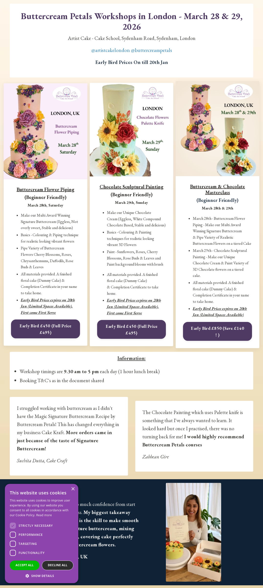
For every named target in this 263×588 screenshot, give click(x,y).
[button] (41, 575)
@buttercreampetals (151, 50)
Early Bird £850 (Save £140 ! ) (217, 332)
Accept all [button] (25, 565)
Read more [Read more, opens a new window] (44, 515)
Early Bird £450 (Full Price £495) (45, 329)
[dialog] (41, 533)
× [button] (73, 489)
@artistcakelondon (110, 50)
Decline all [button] (58, 565)
